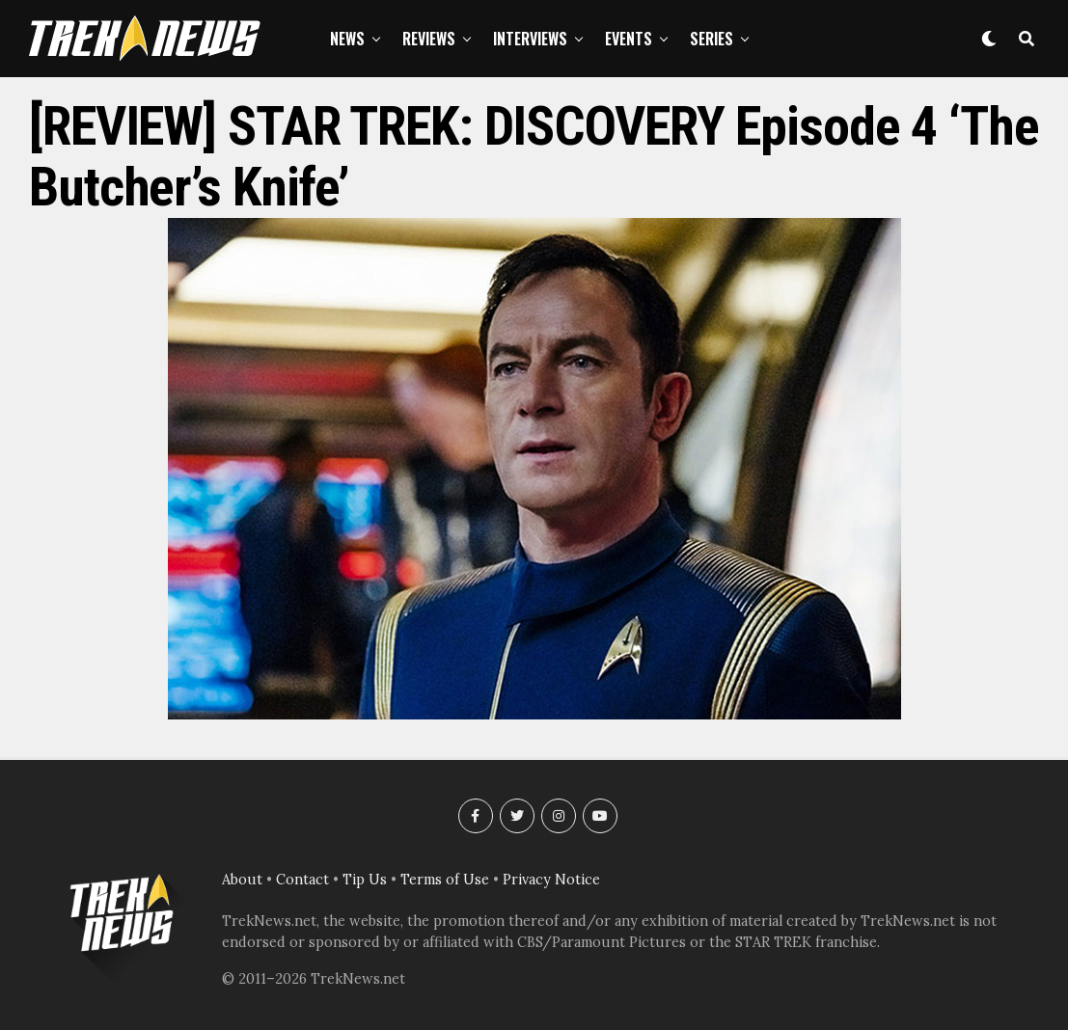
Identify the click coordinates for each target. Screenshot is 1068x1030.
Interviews (530, 38)
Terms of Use (444, 879)
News (347, 38)
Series (711, 38)
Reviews (428, 38)
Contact (302, 879)
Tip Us (364, 879)
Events (628, 38)
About (242, 879)
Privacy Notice (551, 879)
